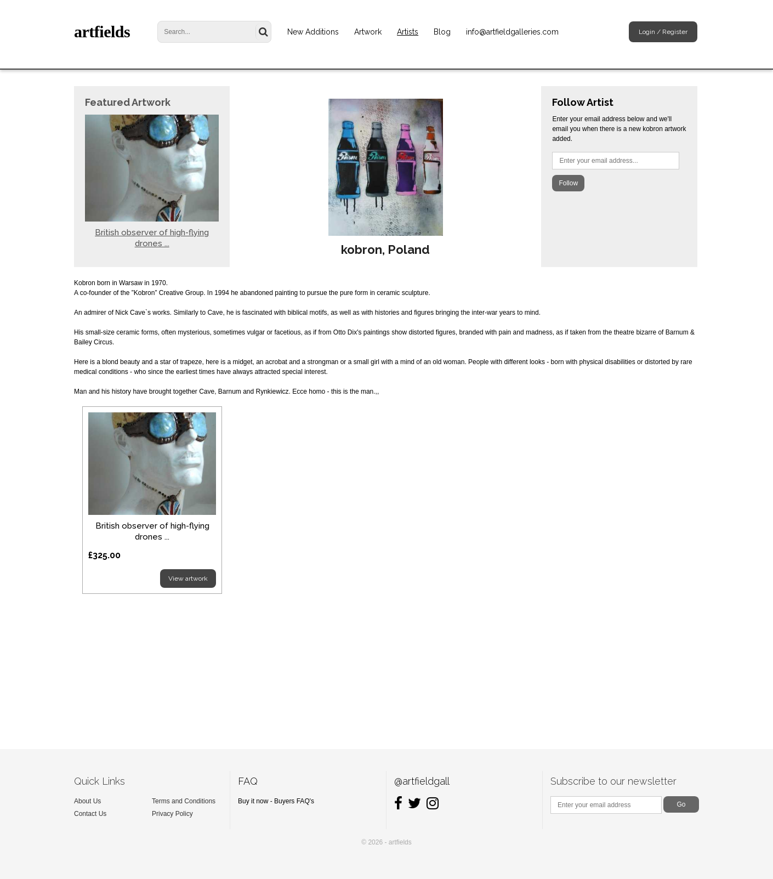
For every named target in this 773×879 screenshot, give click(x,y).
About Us (87, 801)
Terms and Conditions (183, 801)
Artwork (368, 31)
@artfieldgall (422, 781)
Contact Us (90, 814)
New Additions (313, 31)
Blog (442, 31)
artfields (102, 31)
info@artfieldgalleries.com (512, 31)
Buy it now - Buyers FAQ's (276, 801)
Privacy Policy (172, 814)
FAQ (248, 781)
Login (647, 32)
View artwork (188, 578)
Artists (407, 31)
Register (674, 32)
